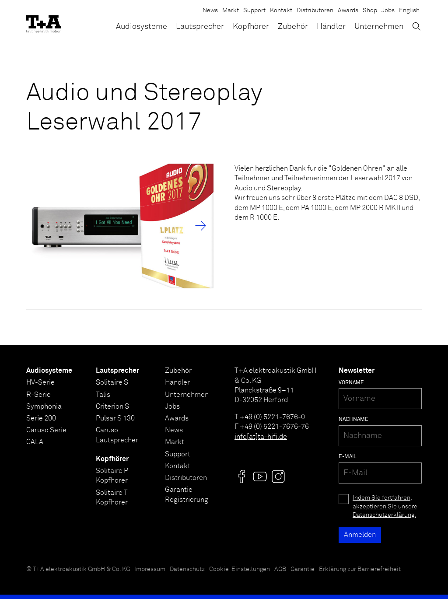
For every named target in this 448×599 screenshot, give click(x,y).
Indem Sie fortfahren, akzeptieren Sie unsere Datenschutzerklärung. (385, 506)
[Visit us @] (241, 476)
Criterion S (112, 406)
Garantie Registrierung (186, 494)
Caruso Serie (46, 430)
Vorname (351, 382)
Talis (103, 394)
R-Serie (38, 394)
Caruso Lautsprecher (117, 435)
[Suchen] (416, 26)
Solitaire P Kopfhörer (112, 475)
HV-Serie (40, 382)
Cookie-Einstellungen (239, 569)
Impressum (149, 569)
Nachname (353, 419)
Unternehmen (378, 27)
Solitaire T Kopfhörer (112, 497)
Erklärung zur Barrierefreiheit (360, 569)
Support (254, 10)
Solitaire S (112, 382)
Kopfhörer (251, 27)
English (409, 10)
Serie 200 (41, 418)
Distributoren (315, 10)
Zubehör (293, 27)
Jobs (388, 10)
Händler (331, 27)
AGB (280, 569)
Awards (348, 10)
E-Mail (348, 456)
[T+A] (43, 21)
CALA (34, 441)
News (210, 10)
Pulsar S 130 (115, 418)
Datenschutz (187, 569)
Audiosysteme (141, 27)
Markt (230, 10)
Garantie (302, 569)
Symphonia (44, 406)
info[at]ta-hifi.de (260, 436)
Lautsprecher (200, 27)
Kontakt (281, 10)
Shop (370, 10)
